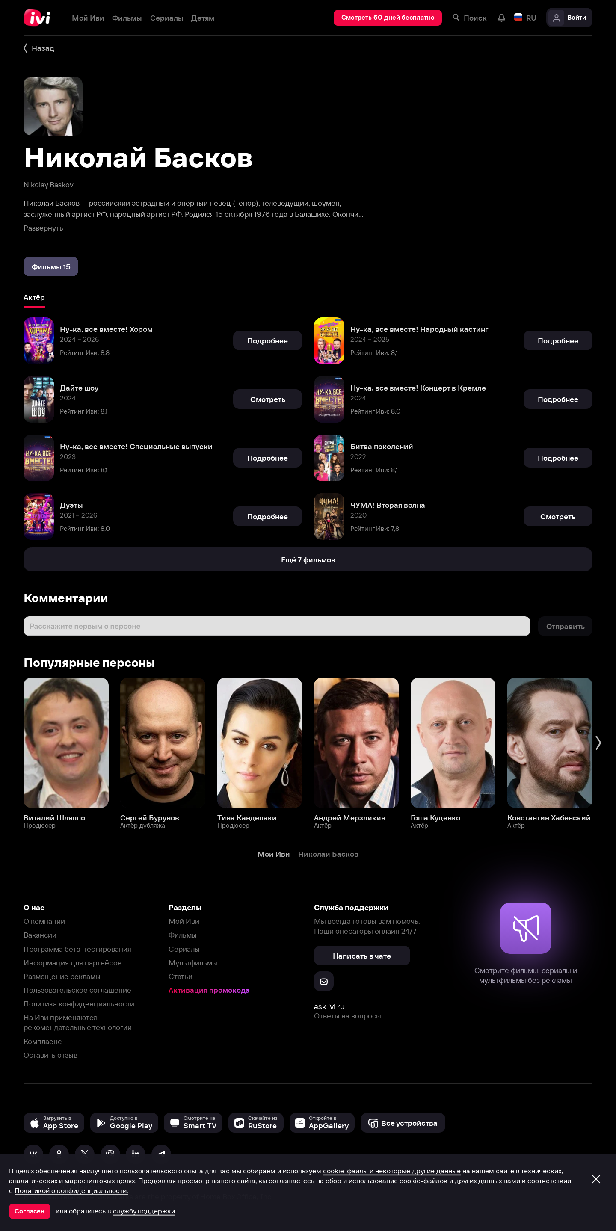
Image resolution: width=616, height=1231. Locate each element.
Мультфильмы (193, 963)
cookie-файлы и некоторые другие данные (392, 1171)
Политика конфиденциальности (79, 1004)
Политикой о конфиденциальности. (71, 1190)
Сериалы (184, 949)
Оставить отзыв (50, 1055)
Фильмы (183, 935)
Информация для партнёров (72, 963)
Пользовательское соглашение (77, 990)
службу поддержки (144, 1211)
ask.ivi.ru (329, 1006)
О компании (44, 921)
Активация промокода (209, 990)
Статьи (180, 976)
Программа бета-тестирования (77, 949)
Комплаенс (43, 1041)
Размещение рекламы (62, 976)
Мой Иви (184, 921)
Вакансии (40, 935)
